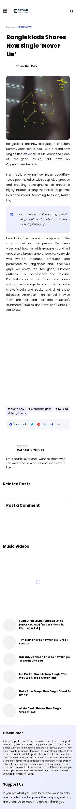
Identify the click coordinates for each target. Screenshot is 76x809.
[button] (59, 424)
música (63, 409)
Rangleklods (18, 413)
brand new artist (41, 409)
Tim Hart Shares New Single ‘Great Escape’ (43, 641)
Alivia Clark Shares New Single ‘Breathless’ (40, 710)
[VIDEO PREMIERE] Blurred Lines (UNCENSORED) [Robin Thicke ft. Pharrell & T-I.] (41, 624)
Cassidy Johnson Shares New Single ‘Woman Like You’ (44, 658)
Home (10, 27)
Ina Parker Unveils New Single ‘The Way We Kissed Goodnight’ (43, 675)
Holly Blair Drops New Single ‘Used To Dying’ (45, 693)
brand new (25, 27)
